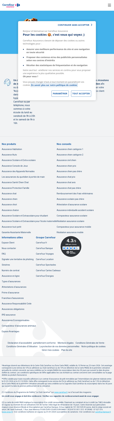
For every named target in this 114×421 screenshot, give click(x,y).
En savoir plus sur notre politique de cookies (54, 85)
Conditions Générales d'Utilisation (22, 346)
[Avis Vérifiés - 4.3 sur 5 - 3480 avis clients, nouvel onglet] (71, 246)
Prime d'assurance (10, 292)
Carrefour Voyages (45, 254)
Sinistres (6, 265)
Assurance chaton (10, 210)
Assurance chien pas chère (69, 171)
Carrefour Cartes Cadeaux (48, 270)
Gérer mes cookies (50, 350)
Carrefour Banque (44, 248)
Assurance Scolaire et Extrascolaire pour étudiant (25, 216)
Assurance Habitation (12, 149)
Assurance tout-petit (11, 227)
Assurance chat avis (66, 182)
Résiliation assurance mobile (70, 232)
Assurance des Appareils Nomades (18, 171)
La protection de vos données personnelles (59, 346)
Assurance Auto (9, 155)
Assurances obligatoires (13, 309)
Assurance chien (9, 199)
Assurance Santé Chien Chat (15, 182)
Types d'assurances (11, 281)
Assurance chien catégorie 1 (70, 149)
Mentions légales (66, 343)
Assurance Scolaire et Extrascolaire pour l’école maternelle (29, 221)
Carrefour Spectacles (46, 265)
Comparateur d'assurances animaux (19, 326)
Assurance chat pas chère (69, 188)
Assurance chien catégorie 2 (70, 155)
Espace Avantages (10, 331)
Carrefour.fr (41, 242)
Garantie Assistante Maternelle (16, 232)
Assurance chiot (9, 204)
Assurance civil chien (66, 160)
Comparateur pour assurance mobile (74, 227)
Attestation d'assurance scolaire (72, 204)
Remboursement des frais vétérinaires (75, 193)
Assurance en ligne (11, 276)
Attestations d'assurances (14, 287)
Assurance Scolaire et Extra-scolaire (19, 160)
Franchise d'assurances (13, 298)
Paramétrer (60, 93)
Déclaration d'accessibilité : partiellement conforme (32, 343)
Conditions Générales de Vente (90, 343)
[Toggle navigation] (109, 5)
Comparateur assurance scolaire (72, 216)
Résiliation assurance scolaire (70, 221)
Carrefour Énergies (45, 276)
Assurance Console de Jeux (15, 166)
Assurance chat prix (66, 177)
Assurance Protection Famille (15, 188)
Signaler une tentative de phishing (18, 259)
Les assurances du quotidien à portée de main (23, 177)
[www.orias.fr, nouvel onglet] (7, 412)
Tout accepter (81, 93)
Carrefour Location (45, 259)
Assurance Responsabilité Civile (16, 303)
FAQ (4, 254)
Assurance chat (9, 193)
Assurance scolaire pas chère (70, 199)
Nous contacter (9, 248)
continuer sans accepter (73, 25)
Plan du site (66, 350)
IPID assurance (9, 315)
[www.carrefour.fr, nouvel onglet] (61, 392)
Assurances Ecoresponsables (15, 320)
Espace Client (8, 242)
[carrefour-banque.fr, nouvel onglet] (103, 412)
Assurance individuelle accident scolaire (75, 210)
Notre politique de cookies (93, 346)
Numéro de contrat (10, 270)
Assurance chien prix (66, 166)
